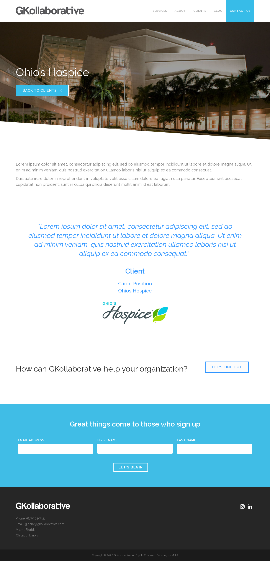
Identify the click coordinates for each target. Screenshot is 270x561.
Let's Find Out (227, 367)
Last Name (186, 440)
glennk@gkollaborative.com (44, 524)
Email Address (31, 440)
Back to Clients (42, 90)
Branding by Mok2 (167, 555)
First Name (107, 440)
